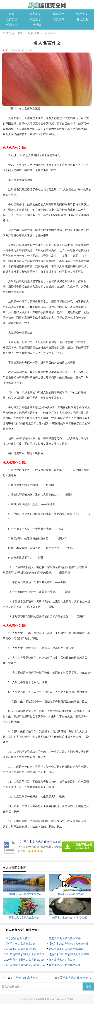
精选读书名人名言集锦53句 (20, 949)
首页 (12, 13)
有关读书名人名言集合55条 (65, 965)
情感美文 (82, 13)
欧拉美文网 (43, 999)
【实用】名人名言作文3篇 (19, 943)
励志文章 (35, 19)
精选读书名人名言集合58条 (65, 938)
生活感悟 (35, 24)
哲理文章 (12, 24)
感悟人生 (82, 19)
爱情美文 (12, 19)
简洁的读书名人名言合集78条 (66, 949)
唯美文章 (58, 19)
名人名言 (50, 33)
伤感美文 (58, 13)
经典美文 (35, 13)
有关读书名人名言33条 (62, 959)
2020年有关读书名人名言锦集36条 (24, 959)
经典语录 (34, 33)
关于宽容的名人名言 (18, 938)
